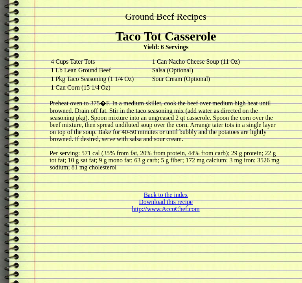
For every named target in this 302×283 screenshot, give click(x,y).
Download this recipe (166, 201)
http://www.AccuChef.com (165, 209)
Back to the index (166, 194)
